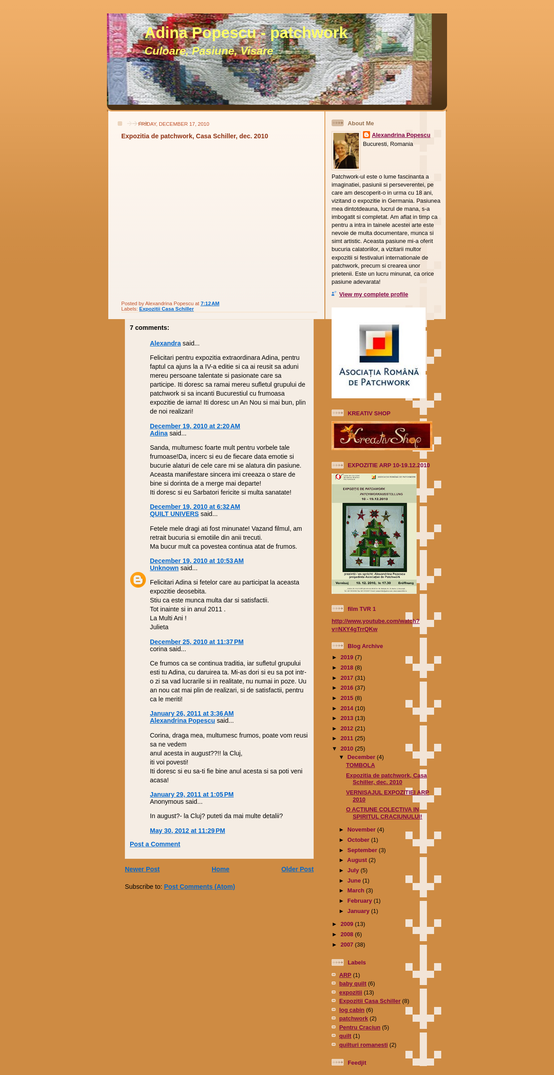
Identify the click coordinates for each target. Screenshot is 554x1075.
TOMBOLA (360, 765)
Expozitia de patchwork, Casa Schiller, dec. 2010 (194, 136)
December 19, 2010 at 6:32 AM (195, 506)
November (362, 829)
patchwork (353, 1018)
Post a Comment (155, 844)
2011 (348, 738)
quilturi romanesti (363, 1044)
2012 (348, 728)
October (359, 839)
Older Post (297, 869)
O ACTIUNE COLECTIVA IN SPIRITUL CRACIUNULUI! (384, 812)
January (359, 911)
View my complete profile (373, 294)
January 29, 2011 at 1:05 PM (192, 794)
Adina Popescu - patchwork (246, 32)
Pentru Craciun (359, 1027)
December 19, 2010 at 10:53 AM (197, 560)
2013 (348, 718)
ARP (345, 975)
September (363, 850)
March (356, 890)
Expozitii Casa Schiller (166, 308)
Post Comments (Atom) (199, 886)
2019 (348, 657)
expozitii (350, 992)
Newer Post (142, 869)
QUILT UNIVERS (174, 513)
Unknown (164, 568)
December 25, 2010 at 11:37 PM (196, 641)
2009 (348, 924)
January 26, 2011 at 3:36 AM (192, 713)
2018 (348, 667)
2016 (348, 687)
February (360, 900)
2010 (348, 748)
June (354, 880)
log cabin (351, 1010)
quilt (345, 1035)
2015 (348, 698)
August (358, 860)
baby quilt (352, 983)
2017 (348, 677)
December (362, 757)
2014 (348, 708)
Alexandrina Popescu (182, 720)
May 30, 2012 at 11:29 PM (187, 830)
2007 (348, 944)
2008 (348, 934)
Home (221, 869)
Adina (159, 433)
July (353, 870)
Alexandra (165, 343)
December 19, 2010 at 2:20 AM (195, 426)
